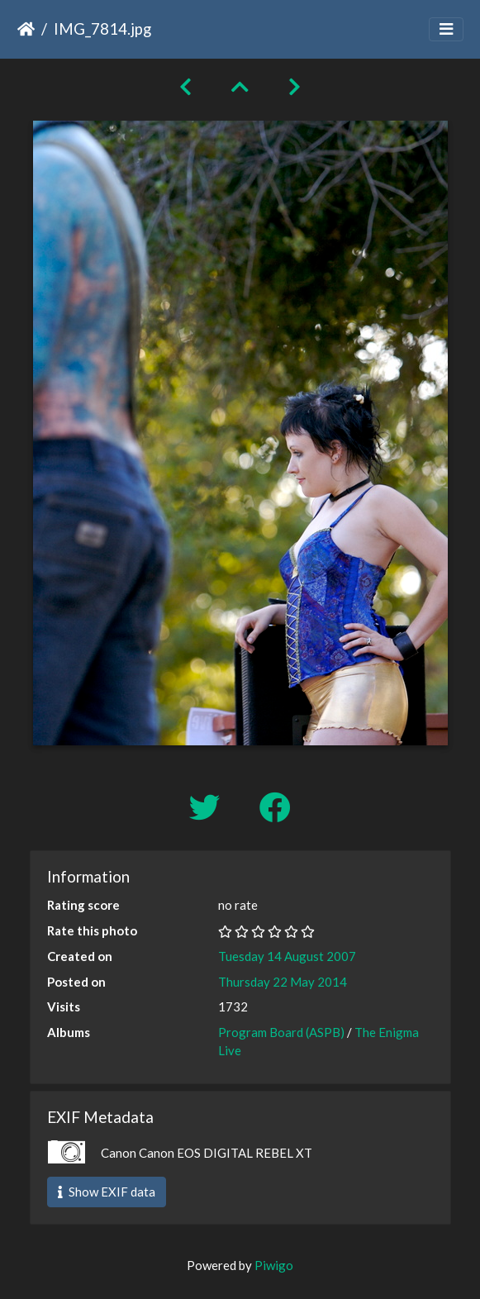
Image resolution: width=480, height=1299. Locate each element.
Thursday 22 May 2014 (282, 981)
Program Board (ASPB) (281, 1032)
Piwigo (273, 1265)
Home (26, 28)
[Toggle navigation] (446, 29)
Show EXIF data (106, 1191)
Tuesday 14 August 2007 (287, 956)
